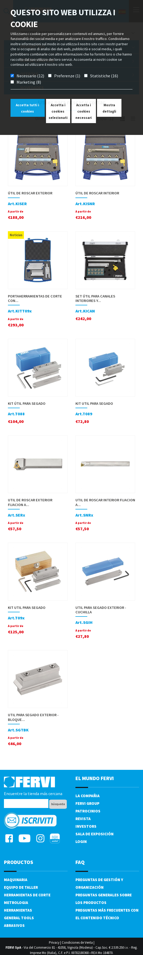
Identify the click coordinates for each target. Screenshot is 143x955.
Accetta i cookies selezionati (58, 111)
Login (81, 841)
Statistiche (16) (104, 75)
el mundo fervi (94, 778)
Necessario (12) (30, 75)
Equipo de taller (21, 887)
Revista (83, 818)
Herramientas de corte (27, 894)
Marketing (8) (29, 82)
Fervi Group (87, 803)
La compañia (87, 795)
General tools (19, 917)
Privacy (54, 942)
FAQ (80, 862)
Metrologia (16, 902)
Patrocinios (87, 811)
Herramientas (18, 910)
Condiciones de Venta (77, 942)
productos (18, 862)
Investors (85, 826)
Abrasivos (14, 925)
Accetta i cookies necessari (83, 111)
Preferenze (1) (67, 75)
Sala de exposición (94, 833)
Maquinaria (15, 879)
